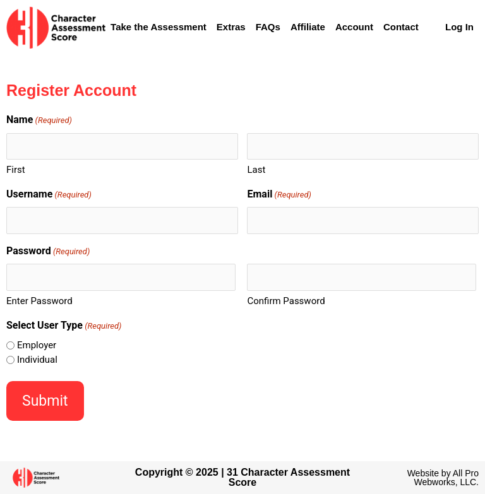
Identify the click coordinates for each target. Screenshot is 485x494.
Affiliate (307, 26)
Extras (231, 26)
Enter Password (39, 301)
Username (49, 195)
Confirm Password (286, 301)
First (15, 169)
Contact (401, 26)
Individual (37, 359)
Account (354, 26)
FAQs (268, 26)
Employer (36, 345)
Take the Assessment (159, 26)
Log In (459, 26)
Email (279, 195)
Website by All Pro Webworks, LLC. (443, 477)
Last (256, 169)
